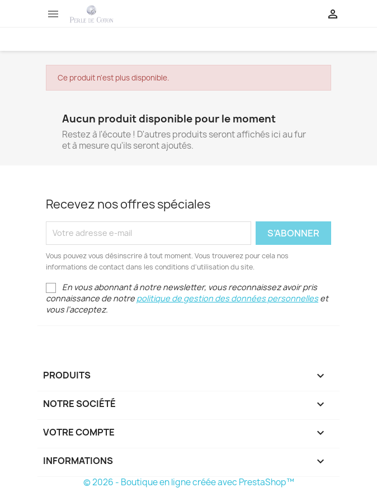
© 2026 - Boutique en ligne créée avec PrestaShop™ (188, 482)
